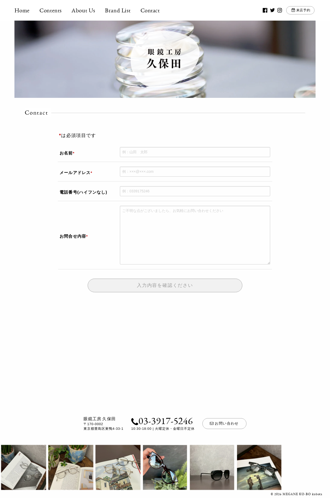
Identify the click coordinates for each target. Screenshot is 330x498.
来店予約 (303, 10)
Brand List (118, 10)
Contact (150, 10)
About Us (83, 10)
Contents (51, 10)
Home (22, 10)
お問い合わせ (224, 423)
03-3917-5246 (162, 420)
